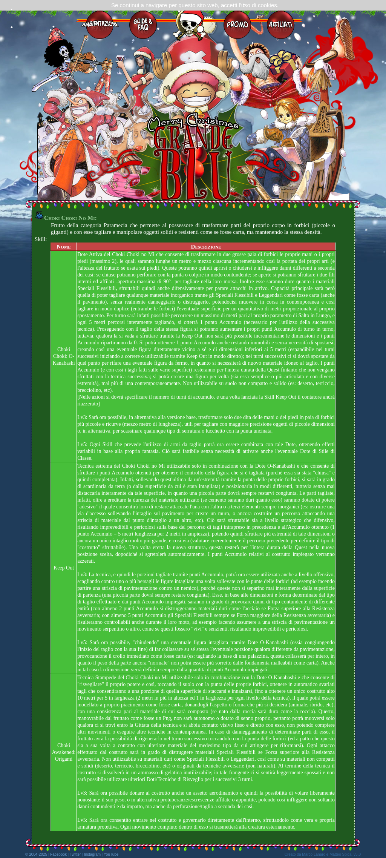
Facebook (58, 854)
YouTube (111, 854)
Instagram (92, 854)
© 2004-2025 (36, 854)
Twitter (75, 854)
